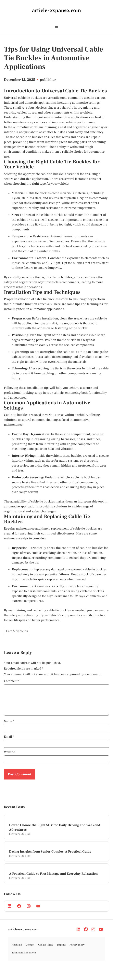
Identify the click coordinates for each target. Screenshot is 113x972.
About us (17, 949)
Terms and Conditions (24, 957)
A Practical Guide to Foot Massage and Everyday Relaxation (53, 878)
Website (9, 757)
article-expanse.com (23, 934)
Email (9, 741)
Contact (30, 949)
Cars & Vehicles (17, 631)
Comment (11, 681)
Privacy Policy (76, 949)
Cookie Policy (45, 949)
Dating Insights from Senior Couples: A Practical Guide (50, 856)
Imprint (61, 949)
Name (9, 726)
